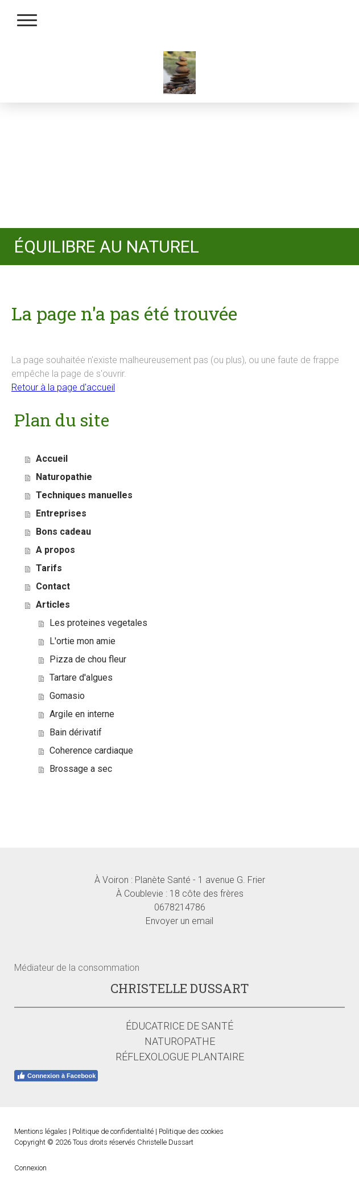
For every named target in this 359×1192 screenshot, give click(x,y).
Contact (53, 586)
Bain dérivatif (75, 732)
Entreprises (61, 513)
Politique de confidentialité (113, 1131)
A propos (55, 549)
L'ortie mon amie (82, 641)
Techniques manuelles (84, 495)
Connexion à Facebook (56, 1075)
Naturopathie (64, 476)
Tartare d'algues (81, 677)
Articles (53, 604)
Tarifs (49, 568)
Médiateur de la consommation (76, 967)
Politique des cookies (191, 1131)
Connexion (30, 1167)
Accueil (52, 458)
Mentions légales (40, 1131)
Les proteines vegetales (98, 622)
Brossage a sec (80, 768)
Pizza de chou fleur (87, 659)
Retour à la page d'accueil (63, 387)
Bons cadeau (63, 531)
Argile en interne (81, 714)
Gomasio (67, 695)
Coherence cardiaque (91, 750)
